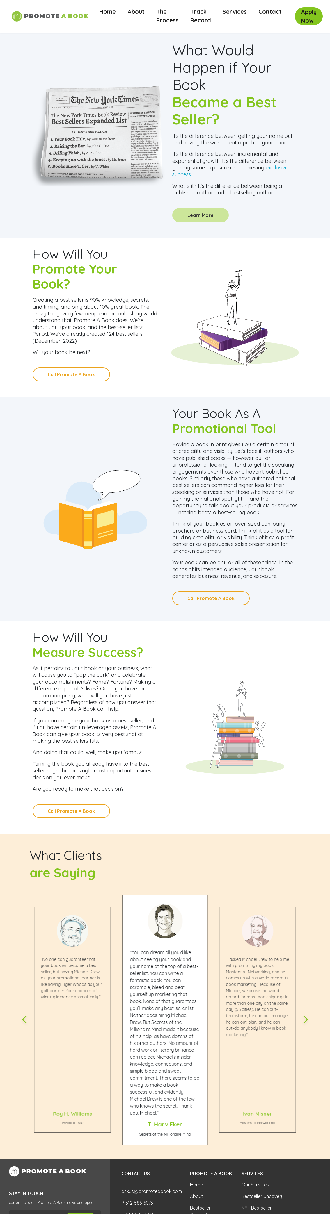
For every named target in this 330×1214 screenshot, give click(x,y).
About (136, 11)
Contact (270, 11)
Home (110, 11)
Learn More (200, 215)
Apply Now (309, 16)
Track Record (200, 16)
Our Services (255, 1185)
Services (235, 11)
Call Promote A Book (71, 374)
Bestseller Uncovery (263, 1196)
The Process (167, 16)
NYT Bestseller (257, 1208)
